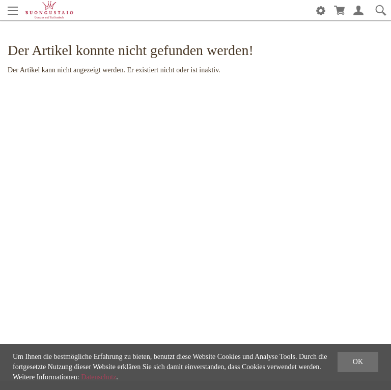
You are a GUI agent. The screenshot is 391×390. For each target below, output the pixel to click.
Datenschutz (98, 377)
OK (358, 362)
